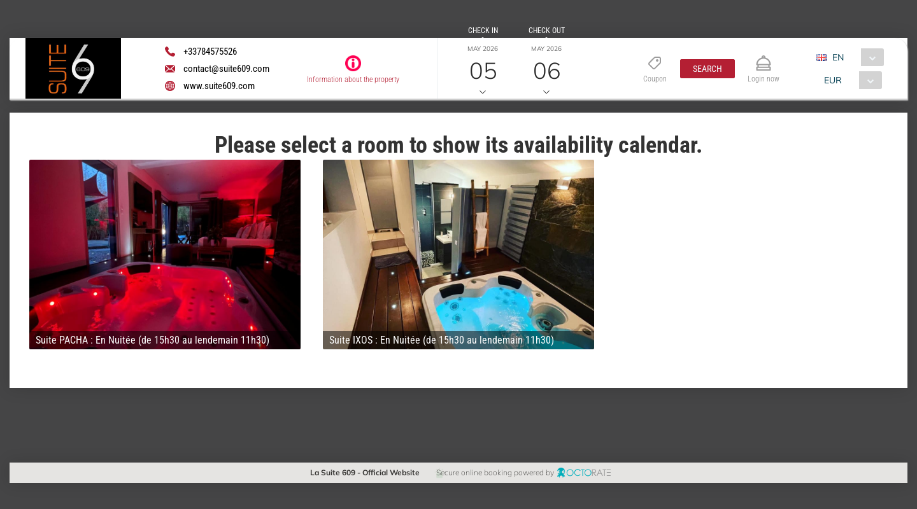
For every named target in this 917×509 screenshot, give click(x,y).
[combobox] (855, 57)
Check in (483, 30)
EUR (833, 80)
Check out (547, 30)
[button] (707, 68)
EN (838, 57)
